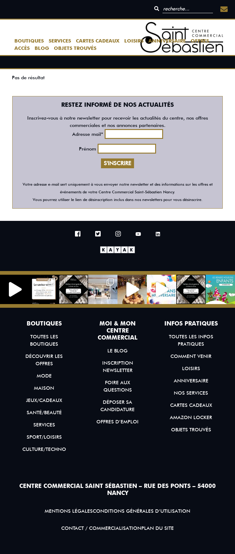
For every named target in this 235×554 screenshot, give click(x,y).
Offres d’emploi (117, 422)
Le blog (117, 351)
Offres (200, 41)
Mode (44, 376)
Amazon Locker (191, 417)
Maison (44, 388)
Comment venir (190, 356)
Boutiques (29, 41)
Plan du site (157, 528)
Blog (42, 48)
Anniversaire (167, 41)
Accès (22, 48)
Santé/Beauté (44, 412)
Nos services (191, 393)
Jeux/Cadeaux (44, 400)
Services (60, 41)
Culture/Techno (44, 449)
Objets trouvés (75, 48)
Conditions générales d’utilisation (141, 511)
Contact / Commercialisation (101, 528)
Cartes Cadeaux (97, 41)
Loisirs (134, 41)
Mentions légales (69, 511)
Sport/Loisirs (44, 437)
